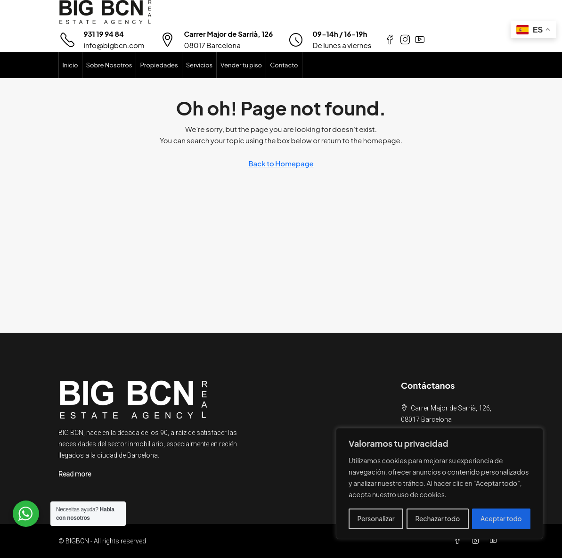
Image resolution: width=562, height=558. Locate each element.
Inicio (70, 65)
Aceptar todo (501, 519)
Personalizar (376, 519)
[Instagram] (477, 541)
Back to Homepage (281, 163)
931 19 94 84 (104, 33)
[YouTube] (495, 541)
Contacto (284, 65)
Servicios (199, 65)
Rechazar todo (437, 519)
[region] (439, 484)
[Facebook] (459, 541)
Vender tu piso (241, 65)
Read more (74, 474)
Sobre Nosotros (109, 65)
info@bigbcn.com (114, 45)
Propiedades (159, 65)
